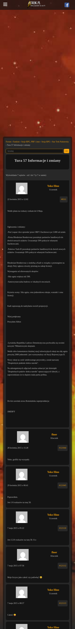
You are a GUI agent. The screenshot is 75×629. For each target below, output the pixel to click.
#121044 (62, 448)
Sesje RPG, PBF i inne (30, 142)
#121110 (62, 528)
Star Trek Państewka (60, 142)
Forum (8, 142)
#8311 (63, 199)
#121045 (62, 485)
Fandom (16, 142)
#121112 (62, 566)
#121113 (62, 603)
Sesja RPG (45, 142)
